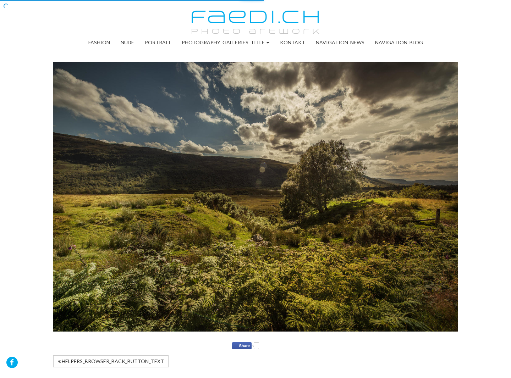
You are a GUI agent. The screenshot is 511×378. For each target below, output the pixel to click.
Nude (127, 42)
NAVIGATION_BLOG (399, 42)
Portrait (158, 42)
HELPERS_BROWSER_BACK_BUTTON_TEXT (111, 361)
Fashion (99, 42)
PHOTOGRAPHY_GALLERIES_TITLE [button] (225, 42)
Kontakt (292, 42)
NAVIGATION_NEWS (340, 42)
